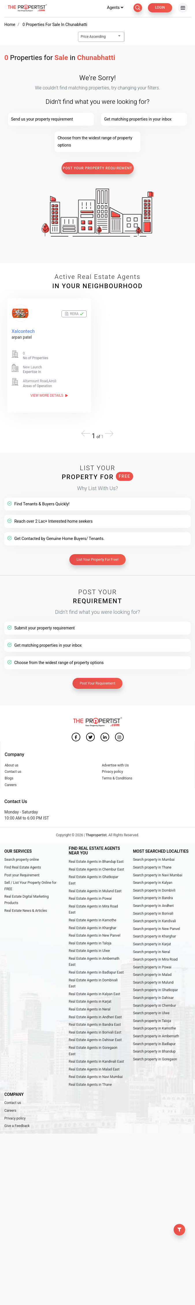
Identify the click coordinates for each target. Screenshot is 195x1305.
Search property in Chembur (154, 1005)
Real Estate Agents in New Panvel (94, 935)
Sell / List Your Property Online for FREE (30, 886)
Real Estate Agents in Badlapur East (96, 972)
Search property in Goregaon (155, 1059)
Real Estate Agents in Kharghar (92, 928)
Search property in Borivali (153, 913)
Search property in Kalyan (152, 882)
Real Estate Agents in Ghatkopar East (93, 880)
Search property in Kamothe (154, 1028)
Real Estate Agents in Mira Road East (93, 909)
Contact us (13, 771)
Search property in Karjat (152, 944)
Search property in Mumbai (154, 859)
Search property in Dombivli (154, 890)
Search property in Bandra (153, 898)
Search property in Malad (152, 974)
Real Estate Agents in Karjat (90, 1001)
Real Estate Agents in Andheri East (95, 1017)
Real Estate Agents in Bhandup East (96, 861)
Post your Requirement (22, 875)
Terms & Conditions (117, 778)
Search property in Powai (152, 967)
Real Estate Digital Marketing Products (26, 899)
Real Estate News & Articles (25, 910)
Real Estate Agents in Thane (90, 1084)
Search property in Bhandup (154, 1051)
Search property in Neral (151, 952)
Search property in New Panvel (156, 928)
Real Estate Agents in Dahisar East (95, 1039)
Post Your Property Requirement (97, 168)
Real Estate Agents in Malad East (94, 1069)
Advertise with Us (115, 765)
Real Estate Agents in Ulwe (89, 950)
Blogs (9, 778)
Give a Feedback (17, 1125)
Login (160, 7)
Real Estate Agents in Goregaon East (93, 1051)
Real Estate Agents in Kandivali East (96, 1061)
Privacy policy (112, 771)
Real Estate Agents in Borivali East (95, 1032)
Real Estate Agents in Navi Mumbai (96, 1076)
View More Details (49, 395)
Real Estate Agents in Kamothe (92, 920)
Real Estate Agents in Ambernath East (94, 961)
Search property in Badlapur (154, 1044)
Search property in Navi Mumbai (158, 875)
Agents (115, 8)
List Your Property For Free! (97, 559)
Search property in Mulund (153, 982)
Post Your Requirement (97, 683)
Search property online (21, 859)
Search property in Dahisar (153, 997)
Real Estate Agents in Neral (89, 1009)
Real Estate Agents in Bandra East (95, 1024)
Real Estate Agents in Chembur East (96, 869)
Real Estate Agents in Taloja (90, 943)
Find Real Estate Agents (22, 867)
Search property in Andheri (153, 905)
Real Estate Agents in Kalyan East (94, 994)
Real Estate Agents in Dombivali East (93, 983)
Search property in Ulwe (151, 1013)
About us (11, 765)
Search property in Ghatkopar (155, 990)
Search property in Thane (152, 867)
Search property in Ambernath (156, 1036)
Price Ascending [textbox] (93, 36)
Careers (10, 784)
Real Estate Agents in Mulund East (95, 891)
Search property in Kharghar (154, 936)
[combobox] (101, 37)
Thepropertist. (96, 835)
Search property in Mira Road (155, 959)
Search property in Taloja (152, 1020)
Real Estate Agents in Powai (90, 898)
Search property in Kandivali (154, 921)
